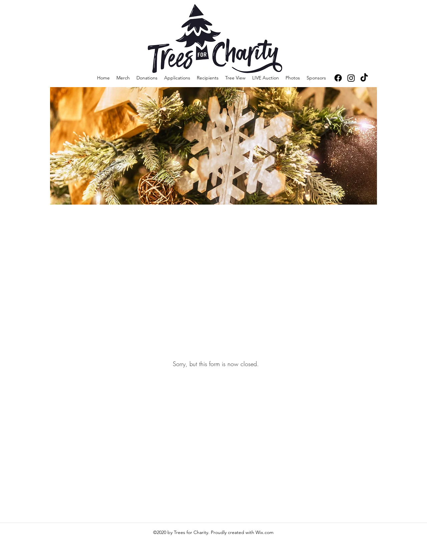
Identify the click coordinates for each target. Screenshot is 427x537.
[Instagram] (351, 78)
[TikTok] (364, 78)
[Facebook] (338, 78)
